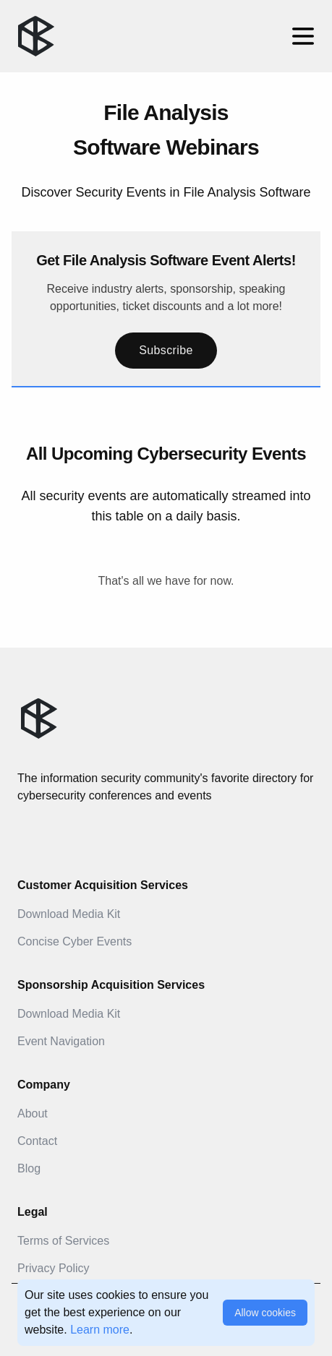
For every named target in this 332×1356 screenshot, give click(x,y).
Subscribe (166, 350)
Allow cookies (265, 1312)
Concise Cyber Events (74, 941)
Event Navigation (61, 1041)
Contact (37, 1141)
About (32, 1113)
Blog (29, 1168)
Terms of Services (63, 1241)
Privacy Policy (53, 1268)
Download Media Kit (68, 914)
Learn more (99, 1329)
